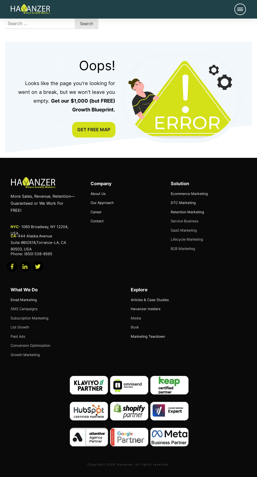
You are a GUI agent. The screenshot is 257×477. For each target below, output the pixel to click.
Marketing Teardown (148, 336)
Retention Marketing (187, 212)
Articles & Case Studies (150, 300)
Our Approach (102, 203)
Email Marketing (24, 300)
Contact (97, 221)
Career (96, 212)
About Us (98, 194)
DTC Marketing (183, 203)
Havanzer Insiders (145, 309)
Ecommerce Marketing (189, 194)
